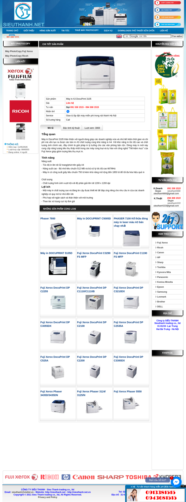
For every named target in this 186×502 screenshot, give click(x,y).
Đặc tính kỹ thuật (71, 128)
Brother (161, 301)
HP (158, 257)
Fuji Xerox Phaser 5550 (128, 391)
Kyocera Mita (164, 272)
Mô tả (50, 128)
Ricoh (160, 247)
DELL (160, 306)
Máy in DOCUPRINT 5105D (56, 253)
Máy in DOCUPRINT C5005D (94, 218)
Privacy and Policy (47, 497)
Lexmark (161, 297)
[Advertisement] (167, 413)
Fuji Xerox (162, 242)
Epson (160, 287)
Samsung (162, 292)
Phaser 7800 (48, 218)
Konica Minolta (165, 282)
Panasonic (162, 277)
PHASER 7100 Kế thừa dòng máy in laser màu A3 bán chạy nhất (131, 222)
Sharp (160, 262)
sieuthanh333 (173, 203)
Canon (160, 252)
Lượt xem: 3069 (92, 128)
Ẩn (183, 486)
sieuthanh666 (173, 191)
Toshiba (161, 267)
